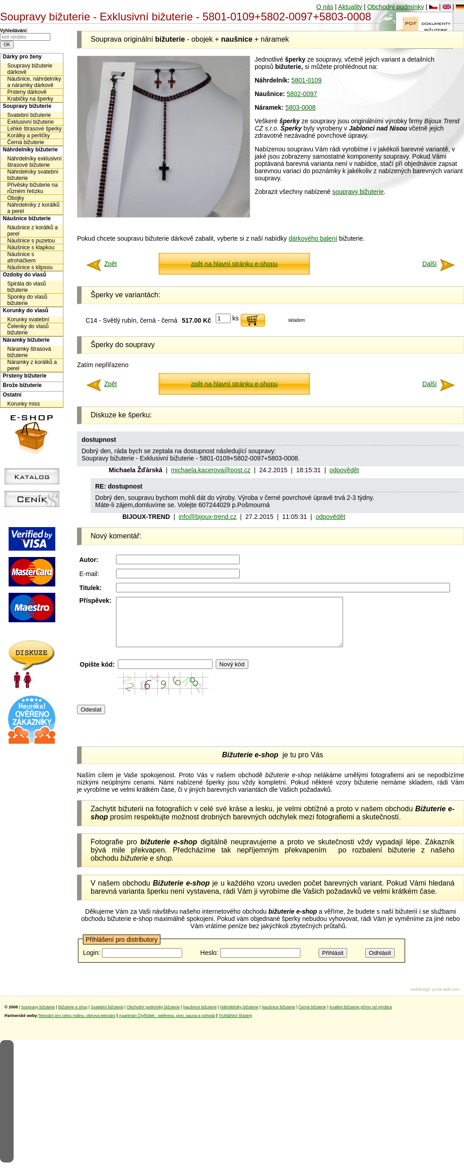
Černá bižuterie (25, 142)
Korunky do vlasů (25, 310)
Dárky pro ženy (22, 56)
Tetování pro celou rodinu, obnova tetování (77, 1025)
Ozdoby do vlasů (24, 274)
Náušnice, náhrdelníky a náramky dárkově (34, 82)
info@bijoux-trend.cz (208, 516)
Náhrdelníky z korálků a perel (33, 208)
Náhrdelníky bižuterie (30, 149)
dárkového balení (313, 238)
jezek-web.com (445, 999)
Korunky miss (23, 404)
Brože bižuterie (22, 385)
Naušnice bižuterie (200, 1016)
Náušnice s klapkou (30, 247)
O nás (324, 6)
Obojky (15, 198)
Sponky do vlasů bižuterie (27, 300)
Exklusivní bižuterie (30, 122)
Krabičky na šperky (30, 99)
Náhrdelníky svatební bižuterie (32, 175)
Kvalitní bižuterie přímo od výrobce (360, 1016)
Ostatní (12, 395)
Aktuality (350, 6)
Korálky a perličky (28, 135)
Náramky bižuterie (26, 340)
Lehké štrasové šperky (34, 129)
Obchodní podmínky (395, 6)
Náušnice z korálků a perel (32, 230)
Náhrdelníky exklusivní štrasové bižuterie (34, 161)
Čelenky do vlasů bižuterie (27, 329)
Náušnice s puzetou (31, 240)
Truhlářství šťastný (235, 1025)
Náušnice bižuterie (27, 218)
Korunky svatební (28, 319)
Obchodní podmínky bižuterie (153, 1016)
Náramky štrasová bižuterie (29, 352)
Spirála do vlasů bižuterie (26, 287)
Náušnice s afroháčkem (21, 257)
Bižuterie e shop (72, 1016)
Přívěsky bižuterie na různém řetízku (32, 188)
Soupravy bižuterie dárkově (29, 69)
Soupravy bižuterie (27, 106)
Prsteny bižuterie (25, 376)
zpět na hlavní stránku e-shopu (234, 263)
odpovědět (344, 470)
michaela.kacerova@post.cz (210, 470)
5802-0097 (302, 93)
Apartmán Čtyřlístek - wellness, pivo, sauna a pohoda (167, 1025)
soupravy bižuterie (358, 191)
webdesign (420, 999)
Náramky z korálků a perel (32, 365)
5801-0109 (306, 80)
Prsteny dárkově (27, 92)
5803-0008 (300, 107)
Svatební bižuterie (29, 115)
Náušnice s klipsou (30, 267)
